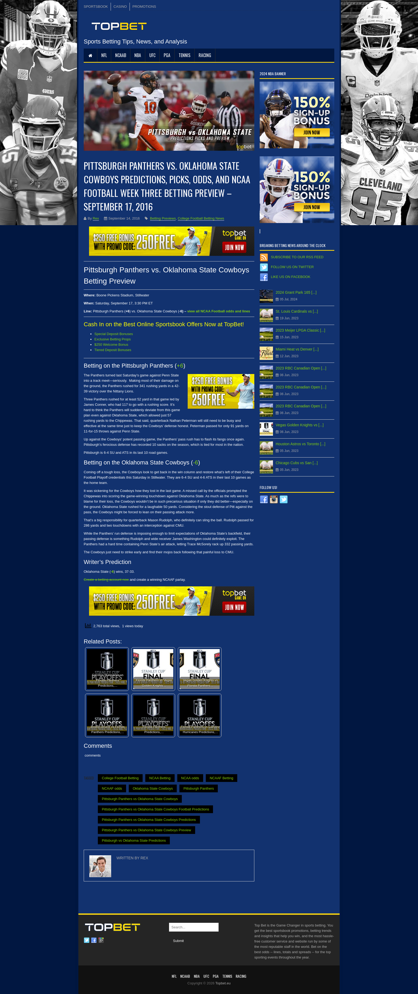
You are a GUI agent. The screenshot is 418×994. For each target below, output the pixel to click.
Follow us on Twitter (292, 267)
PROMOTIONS (144, 7)
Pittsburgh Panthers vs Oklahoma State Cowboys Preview (146, 830)
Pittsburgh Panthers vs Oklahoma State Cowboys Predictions (149, 820)
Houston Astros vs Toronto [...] (300, 444)
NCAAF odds (112, 788)
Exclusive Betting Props (112, 339)
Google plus (101, 940)
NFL (104, 55)
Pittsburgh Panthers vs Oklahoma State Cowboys (140, 799)
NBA (137, 55)
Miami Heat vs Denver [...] (297, 349)
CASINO (120, 7)
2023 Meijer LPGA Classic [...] (300, 330)
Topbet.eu (223, 983)
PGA (167, 55)
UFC (152, 55)
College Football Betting (120, 778)
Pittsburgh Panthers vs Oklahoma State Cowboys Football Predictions (155, 809)
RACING (205, 55)
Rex (96, 218)
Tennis (184, 55)
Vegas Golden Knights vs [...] (300, 425)
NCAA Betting (160, 778)
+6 (180, 365)
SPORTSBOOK (96, 7)
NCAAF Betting (221, 778)
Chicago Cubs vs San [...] (297, 463)
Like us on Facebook (290, 277)
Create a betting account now (106, 580)
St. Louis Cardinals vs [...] (297, 311)
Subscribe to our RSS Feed (297, 257)
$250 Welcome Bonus (111, 345)
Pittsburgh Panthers (198, 788)
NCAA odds (190, 778)
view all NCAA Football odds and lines (218, 311)
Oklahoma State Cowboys (153, 788)
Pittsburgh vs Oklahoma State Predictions (134, 840)
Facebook (94, 940)
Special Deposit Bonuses (113, 334)
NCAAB (120, 55)
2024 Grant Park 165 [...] (296, 292)
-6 (195, 462)
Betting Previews (163, 218)
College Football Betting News (201, 218)
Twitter (87, 940)
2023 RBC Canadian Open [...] (301, 368)
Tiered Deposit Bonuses (112, 350)
